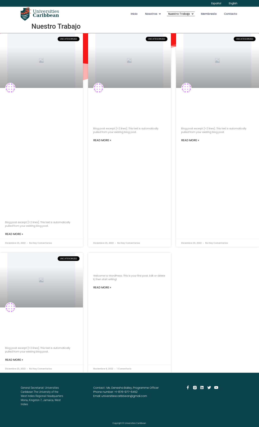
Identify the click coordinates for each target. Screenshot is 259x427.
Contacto (230, 14)
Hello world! (126, 263)
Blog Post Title (119, 109)
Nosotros (153, 14)
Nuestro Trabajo (180, 14)
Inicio (134, 14)
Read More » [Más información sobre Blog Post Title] (102, 140)
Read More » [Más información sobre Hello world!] (102, 287)
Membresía (208, 14)
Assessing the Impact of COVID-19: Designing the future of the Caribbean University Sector (40, 156)
